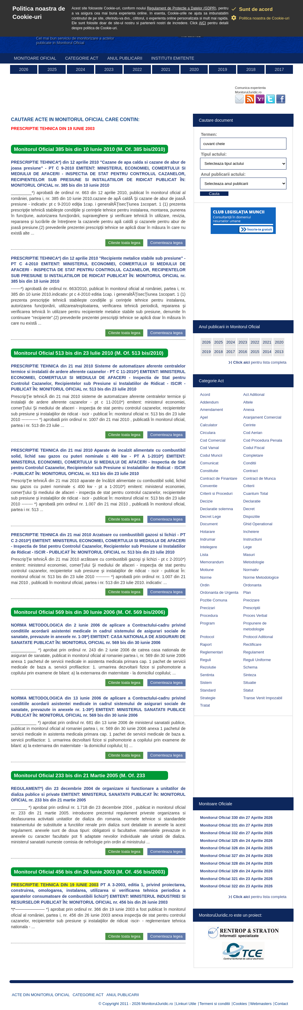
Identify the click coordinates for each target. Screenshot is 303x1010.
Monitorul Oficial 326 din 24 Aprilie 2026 (236, 848)
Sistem (206, 682)
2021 (165, 69)
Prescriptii (251, 608)
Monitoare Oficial (35, 58)
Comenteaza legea (166, 242)
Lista (204, 554)
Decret (248, 509)
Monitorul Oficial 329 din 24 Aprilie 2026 (236, 871)
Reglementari (211, 652)
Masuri (249, 554)
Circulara (207, 432)
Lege (247, 547)
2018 (250, 69)
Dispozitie (251, 516)
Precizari (207, 608)
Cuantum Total (255, 493)
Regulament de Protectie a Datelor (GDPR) (181, 8)
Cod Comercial (212, 440)
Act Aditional (254, 394)
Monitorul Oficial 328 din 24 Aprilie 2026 (236, 863)
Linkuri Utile (186, 1003)
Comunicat (209, 463)
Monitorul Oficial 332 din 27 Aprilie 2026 (236, 833)
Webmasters (261, 1003)
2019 (222, 69)
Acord (205, 394)
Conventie (208, 486)
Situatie (249, 682)
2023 (108, 69)
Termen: (209, 134)
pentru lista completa (259, 362)
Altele (248, 402)
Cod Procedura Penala (262, 440)
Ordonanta (252, 585)
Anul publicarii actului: (223, 174)
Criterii (248, 486)
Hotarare (207, 531)
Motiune (207, 569)
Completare (253, 455)
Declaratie (252, 501)
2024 (80, 69)
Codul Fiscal (254, 447)
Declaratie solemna (216, 509)
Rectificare (252, 644)
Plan (247, 592)
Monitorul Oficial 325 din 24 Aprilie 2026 (236, 840)
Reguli (205, 660)
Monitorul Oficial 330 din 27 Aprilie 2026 (236, 817)
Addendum (209, 402)
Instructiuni (252, 539)
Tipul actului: (214, 154)
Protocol (207, 637)
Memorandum (212, 562)
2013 (279, 351)
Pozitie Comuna (213, 600)
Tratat (205, 705)
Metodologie (253, 562)
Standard (208, 690)
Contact (281, 1003)
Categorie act (82, 58)
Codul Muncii (211, 455)
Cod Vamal (209, 447)
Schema (250, 667)
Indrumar (207, 539)
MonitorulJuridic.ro (157, 1003)
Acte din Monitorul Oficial (41, 995)
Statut (248, 690)
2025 (52, 69)
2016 (242, 351)
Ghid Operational (257, 524)
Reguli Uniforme (257, 660)
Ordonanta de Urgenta (219, 592)
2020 (194, 69)
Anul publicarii (124, 58)
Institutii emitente (172, 58)
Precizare (251, 600)
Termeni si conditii (214, 1003)
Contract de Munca (259, 478)
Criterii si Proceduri (216, 493)
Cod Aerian (252, 432)
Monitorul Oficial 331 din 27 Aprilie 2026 (236, 825)
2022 (137, 69)
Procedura (209, 615)
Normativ (251, 569)
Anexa (248, 409)
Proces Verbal (255, 615)
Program (207, 623)
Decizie (206, 501)
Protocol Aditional (258, 637)
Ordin (204, 585)
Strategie (207, 698)
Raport (206, 644)
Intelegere (208, 547)
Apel (204, 417)
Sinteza (249, 675)
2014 (267, 351)
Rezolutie (208, 667)
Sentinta (207, 675)
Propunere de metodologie (255, 626)
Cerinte (249, 425)
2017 (279, 69)
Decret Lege (210, 516)
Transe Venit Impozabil (262, 698)
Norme (206, 577)
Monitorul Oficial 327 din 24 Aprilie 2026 (236, 855)
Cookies (240, 1003)
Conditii (249, 463)
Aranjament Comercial (262, 417)
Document (208, 524)
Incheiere (251, 531)
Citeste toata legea (124, 242)
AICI (202, 23)
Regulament (253, 652)
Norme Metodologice (261, 577)
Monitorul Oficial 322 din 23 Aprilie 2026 (236, 886)
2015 (255, 351)
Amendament (211, 409)
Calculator (208, 425)
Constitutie (209, 471)
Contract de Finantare (218, 478)
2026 (23, 69)
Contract (250, 471)
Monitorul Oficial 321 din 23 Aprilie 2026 (236, 878)
